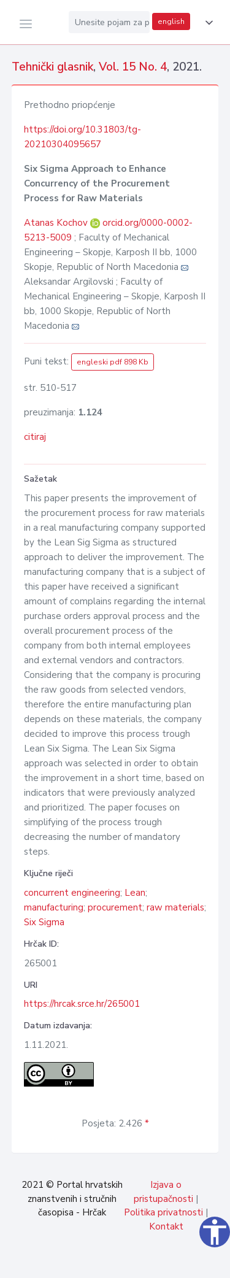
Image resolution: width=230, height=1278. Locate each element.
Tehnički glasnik (52, 67)
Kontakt (166, 1226)
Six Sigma (44, 922)
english (171, 21)
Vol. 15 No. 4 (133, 67)
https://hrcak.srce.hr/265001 (82, 1004)
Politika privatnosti (163, 1212)
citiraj (35, 437)
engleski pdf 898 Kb (112, 362)
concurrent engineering (72, 893)
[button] (207, 22)
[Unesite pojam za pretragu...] (109, 22)
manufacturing (53, 907)
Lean (135, 893)
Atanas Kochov (57, 223)
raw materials (175, 907)
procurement (115, 907)
